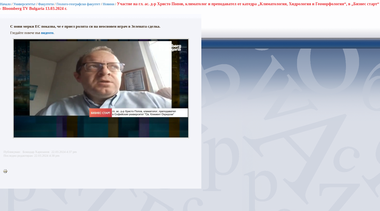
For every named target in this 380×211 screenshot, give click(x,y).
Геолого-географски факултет (78, 4)
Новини (108, 4)
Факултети (46, 4)
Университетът (24, 4)
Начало (5, 4)
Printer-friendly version (6, 171)
